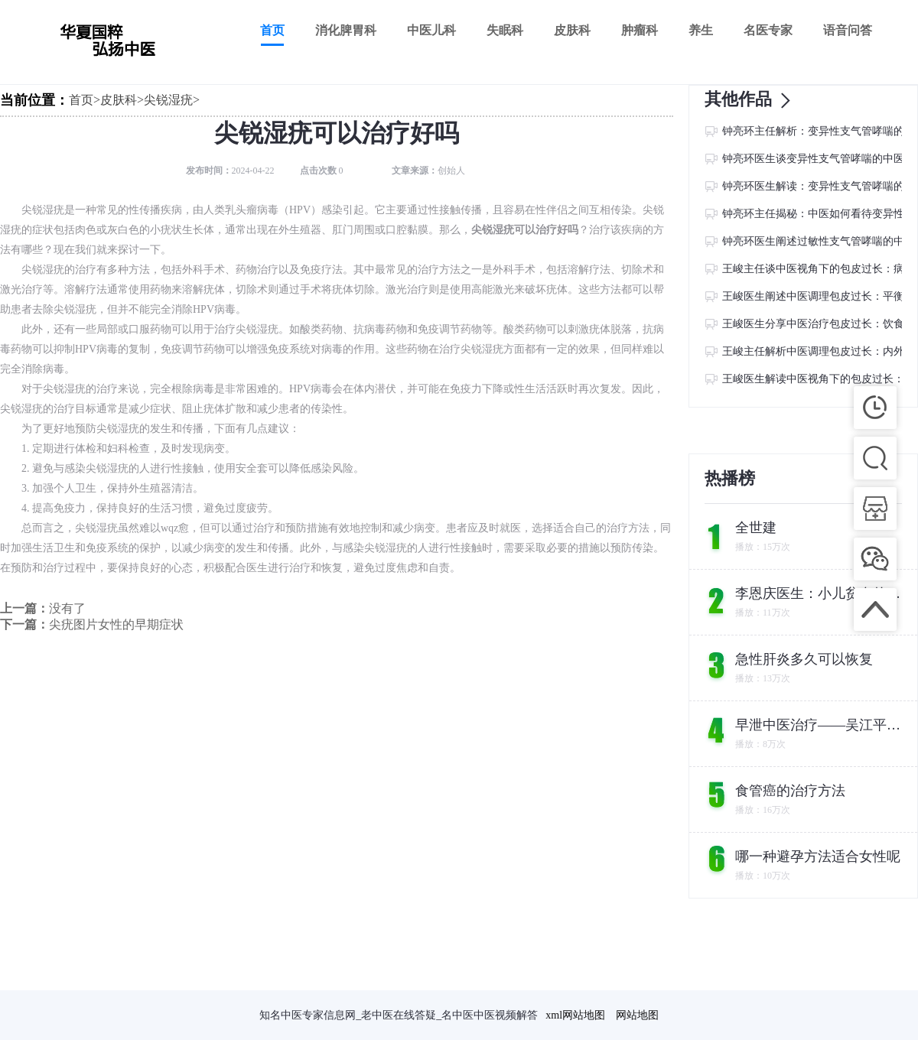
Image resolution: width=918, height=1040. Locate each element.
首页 (272, 30)
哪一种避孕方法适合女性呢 (817, 856)
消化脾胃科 (345, 30)
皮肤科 (572, 30)
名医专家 (768, 30)
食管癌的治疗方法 (790, 790)
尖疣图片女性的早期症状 (116, 624)
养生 (700, 30)
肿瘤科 (639, 30)
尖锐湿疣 (168, 99)
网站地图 (637, 1015)
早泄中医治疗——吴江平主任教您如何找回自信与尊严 (819, 725)
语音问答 (847, 30)
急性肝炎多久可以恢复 (804, 659)
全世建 (755, 527)
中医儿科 (431, 30)
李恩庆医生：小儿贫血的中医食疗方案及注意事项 (819, 593)
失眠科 (505, 30)
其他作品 (752, 100)
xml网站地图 (575, 1015)
